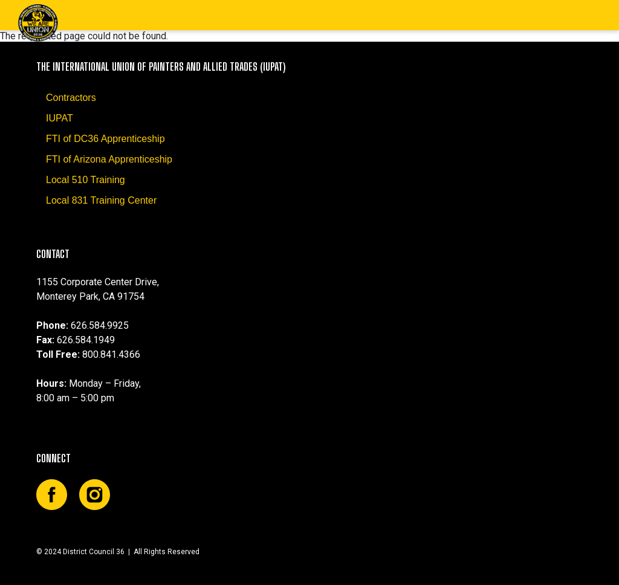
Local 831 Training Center (101, 200)
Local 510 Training (85, 180)
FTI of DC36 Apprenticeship (105, 139)
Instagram (94, 494)
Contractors (71, 97)
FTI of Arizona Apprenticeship (109, 159)
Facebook (51, 494)
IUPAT (59, 118)
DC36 (37, 22)
